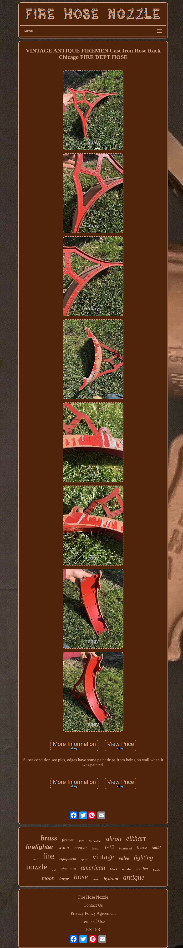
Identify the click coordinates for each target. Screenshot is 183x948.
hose (81, 877)
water (64, 847)
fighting (143, 857)
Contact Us (93, 905)
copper (81, 848)
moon (48, 878)
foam (96, 848)
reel (54, 869)
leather (142, 868)
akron (113, 838)
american (93, 867)
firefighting (95, 841)
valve (124, 858)
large (64, 878)
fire (49, 856)
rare (96, 879)
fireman (68, 840)
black (113, 869)
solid (156, 847)
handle (156, 870)
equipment (67, 858)
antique (133, 877)
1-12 (109, 847)
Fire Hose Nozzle (93, 897)
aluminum (68, 869)
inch (35, 859)
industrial (125, 848)
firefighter (40, 847)
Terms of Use (93, 921)
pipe (81, 840)
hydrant (111, 878)
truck (142, 847)
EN (89, 929)
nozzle (36, 866)
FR (97, 929)
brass (49, 838)
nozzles (127, 869)
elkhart (136, 838)
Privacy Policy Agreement (93, 913)
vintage (103, 857)
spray (84, 859)
